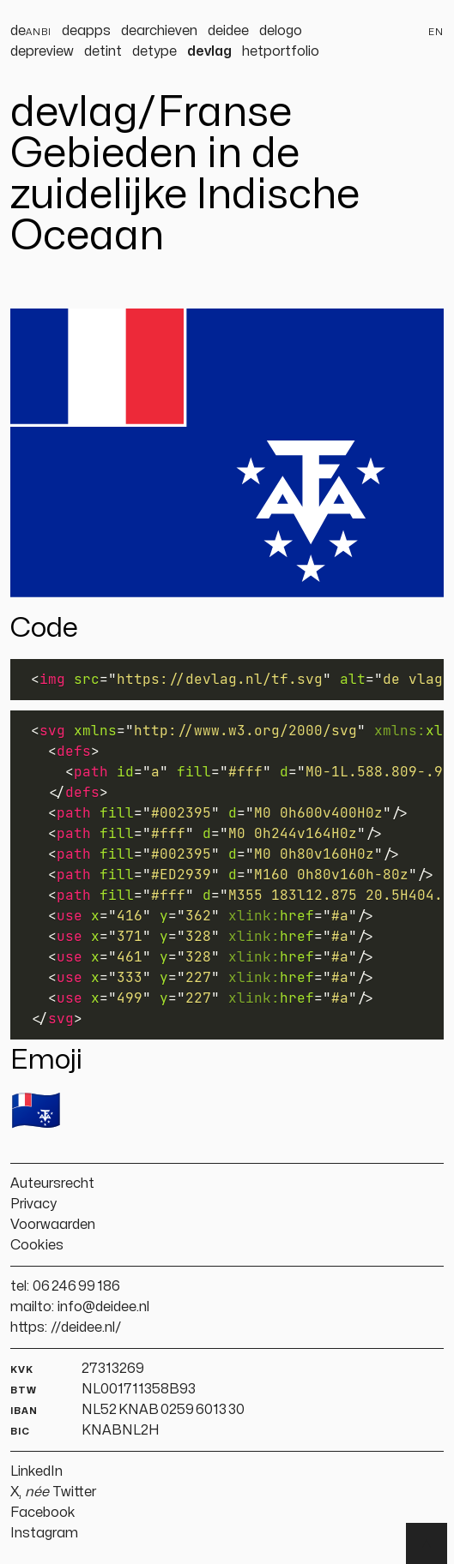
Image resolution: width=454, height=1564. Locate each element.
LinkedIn (36, 1471)
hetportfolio (280, 51)
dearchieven (159, 31)
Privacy (33, 1204)
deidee (228, 31)
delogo (280, 31)
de (30, 31)
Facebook (43, 1512)
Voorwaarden (52, 1224)
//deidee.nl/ (86, 1327)
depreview (42, 51)
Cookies (37, 1245)
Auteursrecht (52, 1183)
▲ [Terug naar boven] (426, 1543)
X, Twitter (53, 1492)
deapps (86, 31)
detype (154, 51)
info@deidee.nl (103, 1307)
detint (103, 51)
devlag (209, 51)
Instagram (44, 1533)
